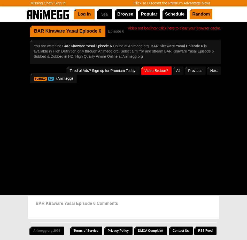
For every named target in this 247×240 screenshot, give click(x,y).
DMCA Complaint (150, 231)
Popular (149, 14)
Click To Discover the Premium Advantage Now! (172, 3)
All (178, 71)
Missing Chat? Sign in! (48, 3)
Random (201, 14)
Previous (195, 71)
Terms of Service (86, 231)
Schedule (175, 14)
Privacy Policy (118, 231)
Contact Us (181, 231)
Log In (84, 14)
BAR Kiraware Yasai (56, 31)
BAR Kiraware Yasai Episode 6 (87, 46)
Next (214, 71)
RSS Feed (205, 231)
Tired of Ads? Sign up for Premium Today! (103, 71)
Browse (125, 14)
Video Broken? (156, 71)
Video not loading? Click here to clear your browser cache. (174, 28)
